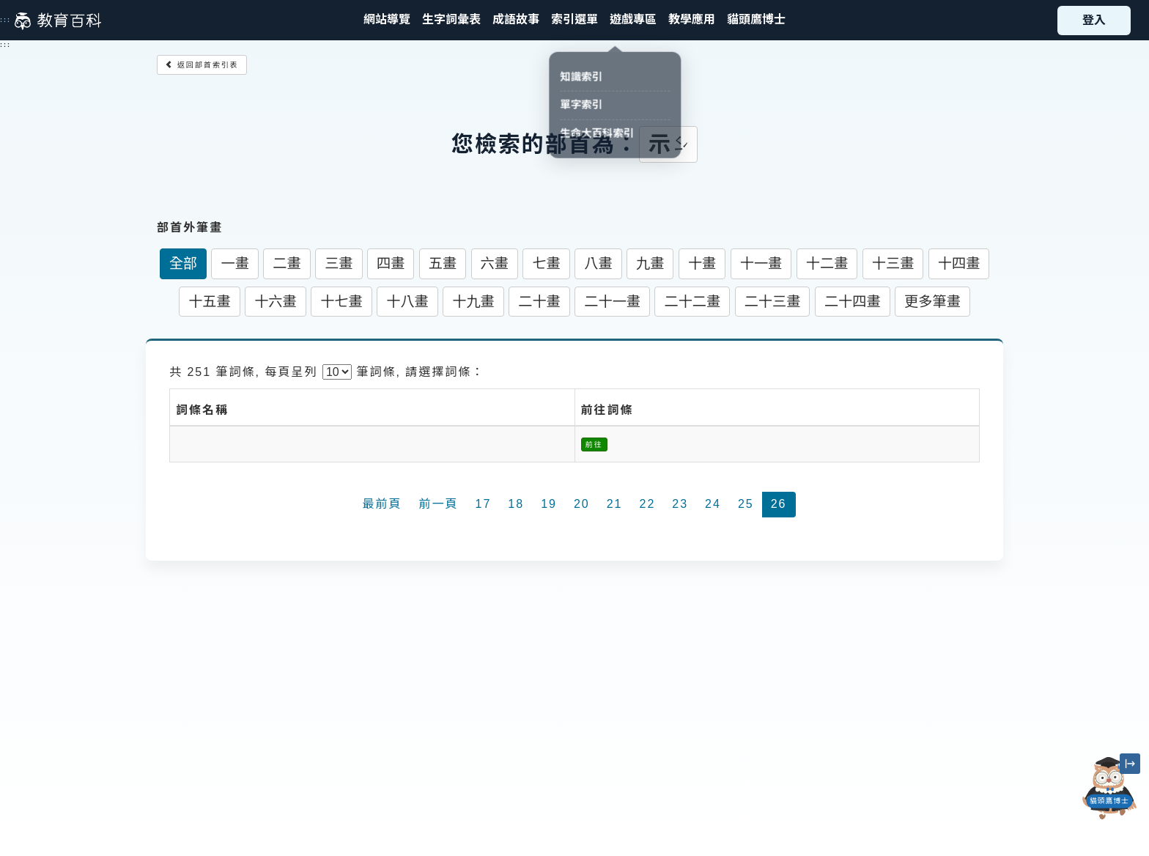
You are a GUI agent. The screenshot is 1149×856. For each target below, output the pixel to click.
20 (582, 504)
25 (746, 504)
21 (615, 504)
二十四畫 (852, 301)
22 (648, 504)
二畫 (286, 263)
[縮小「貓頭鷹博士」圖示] (1130, 763)
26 (779, 504)
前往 (594, 444)
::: (5, 19)
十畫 (702, 263)
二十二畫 (692, 301)
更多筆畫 (932, 301)
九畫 (650, 263)
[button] (574, 20)
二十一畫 (612, 301)
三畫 (338, 263)
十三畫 (893, 263)
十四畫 (959, 263)
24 (713, 504)
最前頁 (382, 504)
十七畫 (341, 301)
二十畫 (539, 301)
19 (549, 504)
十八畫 (407, 301)
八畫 (598, 263)
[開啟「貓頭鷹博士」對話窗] (1109, 788)
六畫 (495, 263)
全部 (183, 263)
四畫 (390, 263)
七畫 (546, 263)
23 (680, 504)
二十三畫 (773, 301)
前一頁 (439, 504)
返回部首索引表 (202, 65)
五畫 (443, 263)
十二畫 (827, 263)
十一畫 (761, 263)
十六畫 (275, 301)
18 (516, 504)
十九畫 (473, 301)
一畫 (234, 263)
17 (484, 504)
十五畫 (209, 301)
